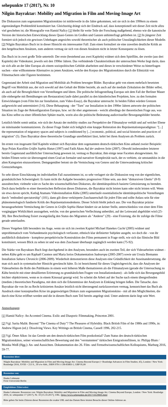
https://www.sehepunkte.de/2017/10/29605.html (84, 394)
